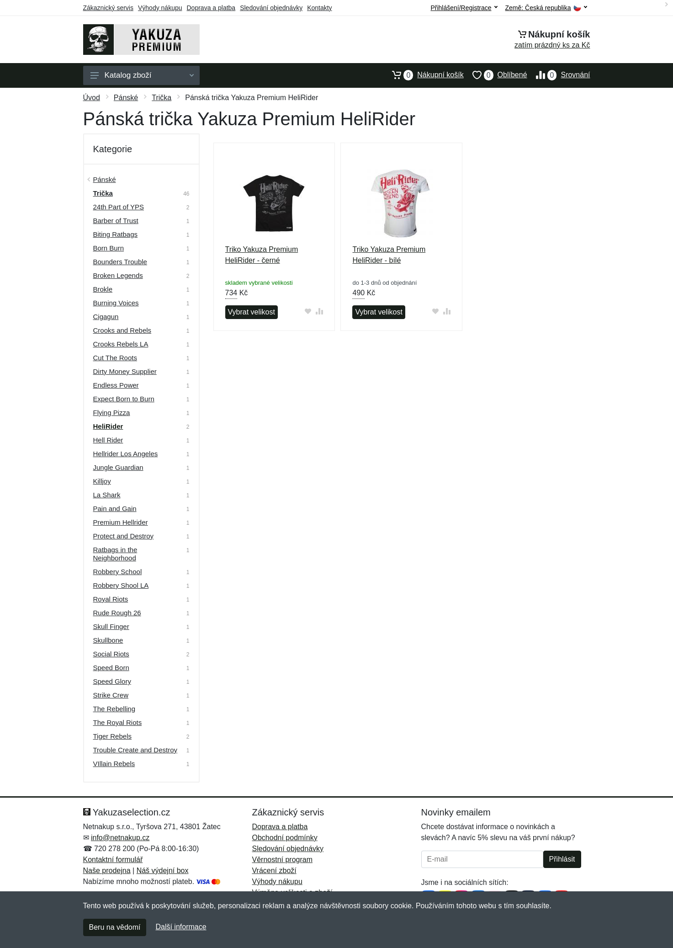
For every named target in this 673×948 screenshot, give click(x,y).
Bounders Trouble (120, 262)
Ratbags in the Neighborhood (115, 554)
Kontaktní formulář (113, 859)
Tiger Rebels (112, 736)
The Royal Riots (117, 722)
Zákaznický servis (108, 7)
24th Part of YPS (118, 207)
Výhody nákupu (160, 7)
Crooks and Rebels (122, 330)
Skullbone (108, 640)
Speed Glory (112, 681)
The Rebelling (114, 709)
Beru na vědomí (115, 927)
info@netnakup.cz (120, 837)
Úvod (91, 97)
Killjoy (102, 481)
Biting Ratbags (115, 234)
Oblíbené (495, 75)
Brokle (103, 289)
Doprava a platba (211, 7)
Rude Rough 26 (117, 613)
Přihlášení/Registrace (463, 8)
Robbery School (117, 571)
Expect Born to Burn (123, 399)
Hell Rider (108, 440)
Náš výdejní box (163, 870)
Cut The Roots (115, 358)
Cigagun (106, 316)
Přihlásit (562, 859)
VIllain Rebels (114, 763)
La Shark (107, 495)
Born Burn (108, 248)
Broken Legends (118, 275)
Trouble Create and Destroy (135, 750)
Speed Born (111, 667)
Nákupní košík (423, 75)
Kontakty (319, 7)
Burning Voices (116, 303)
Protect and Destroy (123, 536)
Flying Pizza (111, 412)
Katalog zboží (142, 75)
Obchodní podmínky (285, 837)
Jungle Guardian (118, 467)
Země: (546, 8)
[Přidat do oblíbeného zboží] (307, 311)
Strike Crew (111, 695)
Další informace (180, 927)
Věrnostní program (282, 859)
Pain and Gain (115, 508)
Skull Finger (111, 626)
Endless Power (116, 385)
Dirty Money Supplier (125, 371)
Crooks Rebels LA (120, 344)
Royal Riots (110, 599)
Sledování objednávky (271, 7)
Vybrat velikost (251, 312)
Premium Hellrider (120, 522)
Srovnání (558, 75)
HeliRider (108, 426)
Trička (161, 97)
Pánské (126, 97)
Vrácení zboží (274, 870)
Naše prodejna (107, 870)
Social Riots (111, 654)
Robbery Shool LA (121, 585)
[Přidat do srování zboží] (319, 311)
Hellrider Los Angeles (125, 454)
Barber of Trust (115, 220)
